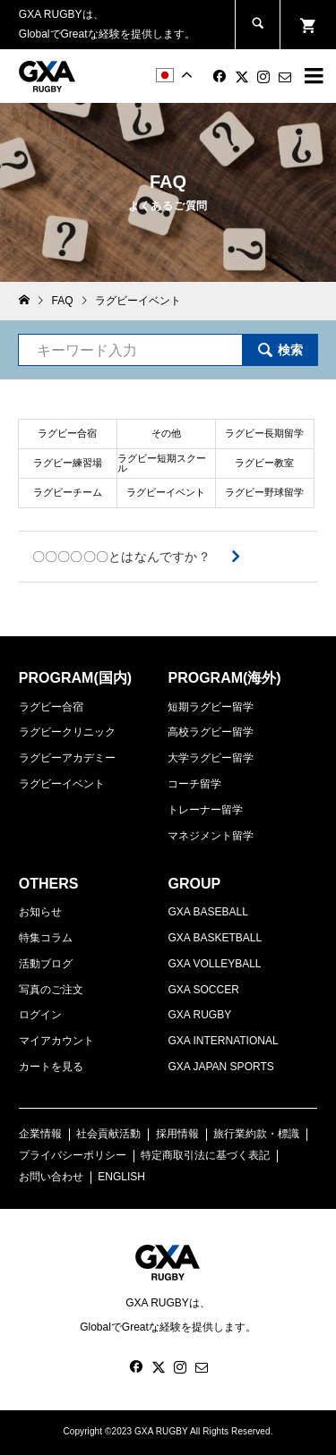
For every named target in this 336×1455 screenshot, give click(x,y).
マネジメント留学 (211, 836)
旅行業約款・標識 (256, 1133)
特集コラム (46, 938)
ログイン (40, 1014)
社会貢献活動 (108, 1133)
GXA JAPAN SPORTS (220, 1066)
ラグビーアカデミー (67, 758)
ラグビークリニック (67, 732)
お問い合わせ (51, 1176)
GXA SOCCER (203, 989)
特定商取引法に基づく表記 (205, 1155)
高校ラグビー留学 (211, 732)
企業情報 (40, 1133)
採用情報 (177, 1133)
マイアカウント (56, 1040)
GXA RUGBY (199, 1014)
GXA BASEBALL (207, 912)
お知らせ (40, 912)
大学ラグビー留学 (211, 758)
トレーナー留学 (205, 810)
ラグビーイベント (62, 784)
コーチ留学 (194, 784)
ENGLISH (121, 1176)
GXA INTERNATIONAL (223, 1040)
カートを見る (51, 1066)
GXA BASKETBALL (215, 938)
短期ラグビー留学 (211, 707)
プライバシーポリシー (72, 1155)
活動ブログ (46, 963)
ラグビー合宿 (51, 707)
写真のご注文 (51, 989)
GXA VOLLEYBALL (214, 963)
